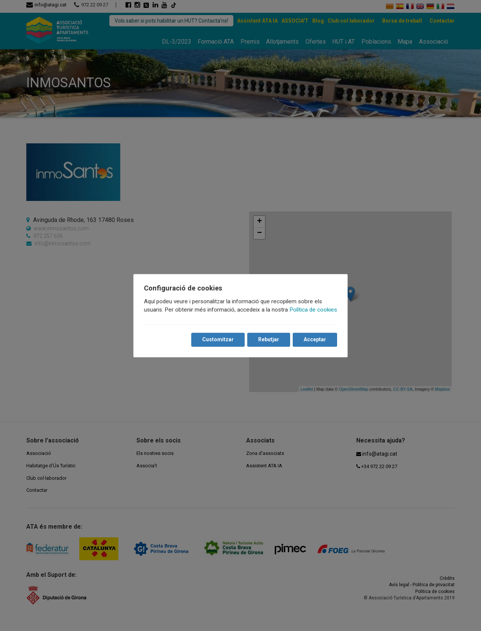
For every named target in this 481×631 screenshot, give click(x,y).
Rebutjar (268, 339)
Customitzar (218, 339)
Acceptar (315, 339)
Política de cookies (313, 309)
